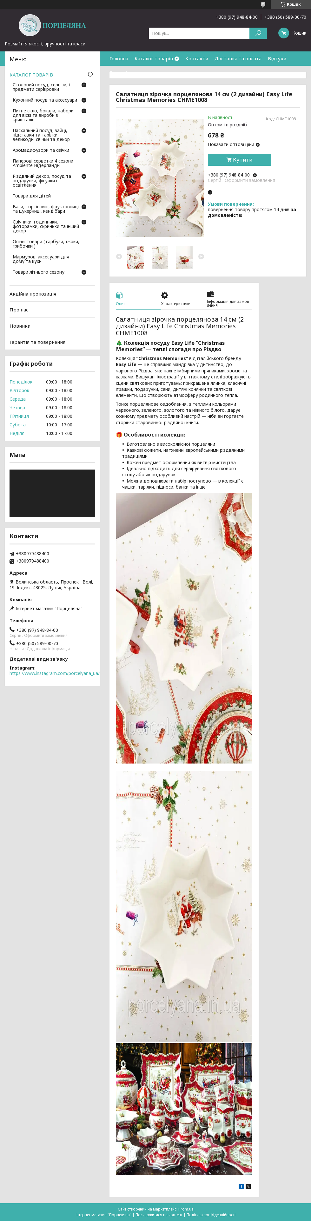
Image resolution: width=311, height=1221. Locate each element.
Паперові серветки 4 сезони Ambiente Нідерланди (43, 163)
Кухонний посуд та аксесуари (45, 100)
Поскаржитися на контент (159, 1215)
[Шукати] (258, 33)
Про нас (19, 309)
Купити (243, 159)
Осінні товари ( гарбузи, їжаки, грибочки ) (46, 244)
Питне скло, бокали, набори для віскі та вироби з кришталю (43, 116)
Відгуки (277, 58)
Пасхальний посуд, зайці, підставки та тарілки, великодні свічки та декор (41, 135)
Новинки (20, 326)
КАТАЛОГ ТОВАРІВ (31, 74)
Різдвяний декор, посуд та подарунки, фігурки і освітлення (42, 181)
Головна (118, 58)
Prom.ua (186, 1209)
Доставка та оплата (238, 58)
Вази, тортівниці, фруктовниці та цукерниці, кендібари (46, 209)
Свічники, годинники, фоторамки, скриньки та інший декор (46, 227)
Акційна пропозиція (33, 293)
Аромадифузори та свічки (41, 150)
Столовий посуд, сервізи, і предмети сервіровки (41, 87)
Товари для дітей (32, 196)
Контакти (196, 58)
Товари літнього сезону (38, 272)
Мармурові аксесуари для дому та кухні (41, 259)
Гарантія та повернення (137, 73)
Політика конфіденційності (211, 1215)
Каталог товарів (154, 58)
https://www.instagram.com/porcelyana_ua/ (55, 673)
